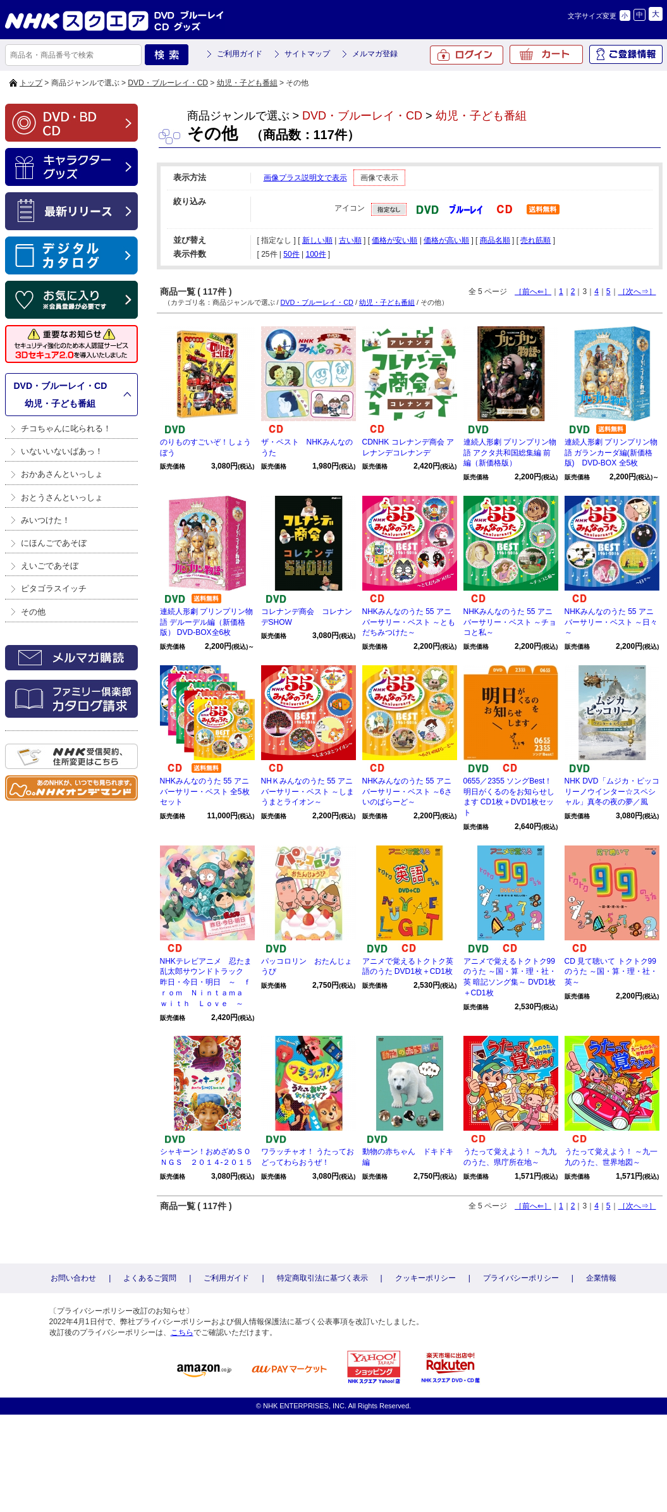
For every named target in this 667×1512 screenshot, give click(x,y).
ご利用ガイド (239, 53)
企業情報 (601, 1278)
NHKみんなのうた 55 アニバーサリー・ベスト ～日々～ (611, 622)
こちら (182, 1332)
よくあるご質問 (149, 1278)
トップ (31, 82)
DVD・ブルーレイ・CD (168, 82)
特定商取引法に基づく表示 (322, 1278)
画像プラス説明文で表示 (305, 177)
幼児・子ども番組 (247, 82)
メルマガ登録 (375, 53)
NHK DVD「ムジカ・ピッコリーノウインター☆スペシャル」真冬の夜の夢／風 (612, 792)
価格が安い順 (394, 240)
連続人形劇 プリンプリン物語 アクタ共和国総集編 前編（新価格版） (509, 453)
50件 (291, 254)
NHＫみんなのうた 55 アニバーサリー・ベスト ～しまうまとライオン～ (307, 792)
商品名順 (495, 240)
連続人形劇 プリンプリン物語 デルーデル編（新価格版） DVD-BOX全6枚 (206, 622)
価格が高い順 (446, 240)
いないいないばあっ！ (62, 451)
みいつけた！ (45, 520)
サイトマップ (307, 53)
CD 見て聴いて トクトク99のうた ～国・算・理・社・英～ (611, 972)
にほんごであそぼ (54, 543)
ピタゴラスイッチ (54, 588)
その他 (33, 612)
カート (546, 54)
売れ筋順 (535, 240)
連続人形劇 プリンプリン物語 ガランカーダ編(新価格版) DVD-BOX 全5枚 (611, 453)
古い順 (350, 240)
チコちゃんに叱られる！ (66, 428)
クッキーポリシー (425, 1278)
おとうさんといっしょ (62, 497)
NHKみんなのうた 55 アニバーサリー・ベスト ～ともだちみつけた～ (408, 622)
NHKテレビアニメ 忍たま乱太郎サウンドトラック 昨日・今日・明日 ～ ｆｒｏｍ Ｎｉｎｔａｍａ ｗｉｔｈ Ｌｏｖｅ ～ (206, 982)
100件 (315, 254)
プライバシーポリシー (521, 1278)
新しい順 (317, 240)
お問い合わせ (73, 1278)
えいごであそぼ (49, 565)
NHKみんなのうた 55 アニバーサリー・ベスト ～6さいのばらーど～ (407, 792)
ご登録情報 (626, 54)
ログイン (466, 55)
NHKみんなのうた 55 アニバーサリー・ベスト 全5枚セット (205, 792)
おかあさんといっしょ (62, 474)
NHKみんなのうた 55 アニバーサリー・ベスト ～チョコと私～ (509, 622)
